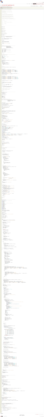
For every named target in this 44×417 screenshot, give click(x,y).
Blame (41, 4)
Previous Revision (34, 4)
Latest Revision (37, 4)
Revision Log (43, 4)
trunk (4, 5)
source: (1, 5)
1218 (13, 5)
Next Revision (39, 4)
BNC (6, 5)
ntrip (3, 5)
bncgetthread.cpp (9, 5)
